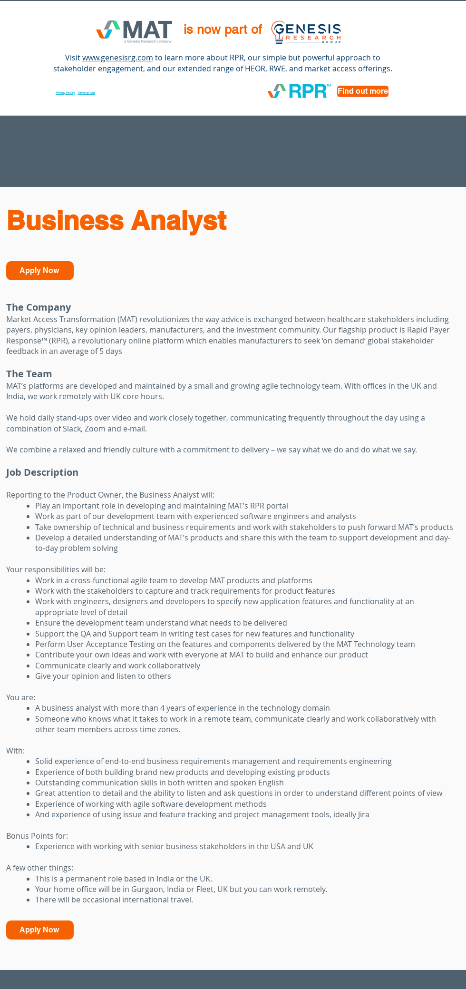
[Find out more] (362, 91)
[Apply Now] (40, 270)
